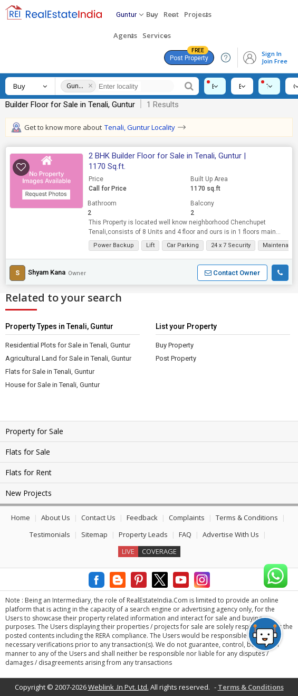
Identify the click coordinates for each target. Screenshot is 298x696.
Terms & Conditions (247, 517)
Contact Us (98, 517)
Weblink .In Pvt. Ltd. (118, 687)
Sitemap (94, 534)
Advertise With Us (231, 534)
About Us (55, 517)
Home (20, 517)
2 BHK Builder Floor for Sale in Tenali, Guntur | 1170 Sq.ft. (167, 161)
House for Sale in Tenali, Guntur (52, 385)
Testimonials (50, 534)
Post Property (189, 56)
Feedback (142, 517)
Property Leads (143, 534)
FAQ (185, 534)
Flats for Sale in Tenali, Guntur (49, 371)
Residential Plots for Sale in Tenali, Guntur (67, 345)
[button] (46, 181)
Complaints (187, 517)
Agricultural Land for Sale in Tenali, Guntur (68, 358)
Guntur (75, 85)
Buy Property (175, 345)
